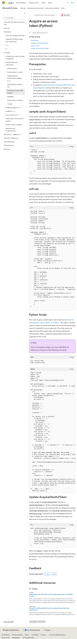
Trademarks (15, 638)
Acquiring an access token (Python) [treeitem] (15, 91)
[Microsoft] (3, 2)
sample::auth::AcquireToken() (39, 43)
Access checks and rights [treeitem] (15, 100)
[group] (52, 161)
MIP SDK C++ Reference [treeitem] (11, 134)
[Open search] (68, 3)
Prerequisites (35, 40)
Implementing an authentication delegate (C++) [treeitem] (14, 78)
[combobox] (13, 17)
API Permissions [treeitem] (12, 68)
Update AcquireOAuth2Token (40, 48)
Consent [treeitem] (9, 104)
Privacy (43, 635)
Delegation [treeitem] (10, 96)
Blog (26, 635)
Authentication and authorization (45, 15)
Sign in (72, 3)
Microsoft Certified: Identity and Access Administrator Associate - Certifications (49, 609)
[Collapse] (24, 13)
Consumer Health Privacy (57, 635)
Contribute (35, 635)
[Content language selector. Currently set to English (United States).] (11, 630)
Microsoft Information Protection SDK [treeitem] (14, 23)
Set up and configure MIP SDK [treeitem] (15, 35)
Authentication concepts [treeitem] (14, 72)
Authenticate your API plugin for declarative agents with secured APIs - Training (51, 595)
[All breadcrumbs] (31, 15)
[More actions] (73, 15)
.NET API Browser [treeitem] (9, 142)
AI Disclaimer (6, 635)
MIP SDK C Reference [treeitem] (10, 138)
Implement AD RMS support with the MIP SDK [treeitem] (14, 40)
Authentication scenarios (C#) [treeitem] (14, 85)
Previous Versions (17, 635)
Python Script (35, 46)
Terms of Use (6, 638)
